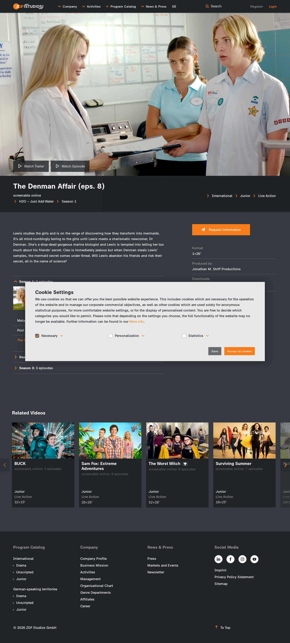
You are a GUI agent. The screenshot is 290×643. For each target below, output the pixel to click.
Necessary (49, 336)
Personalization (127, 336)
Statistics (195, 336)
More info (136, 321)
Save (215, 351)
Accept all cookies (239, 351)
